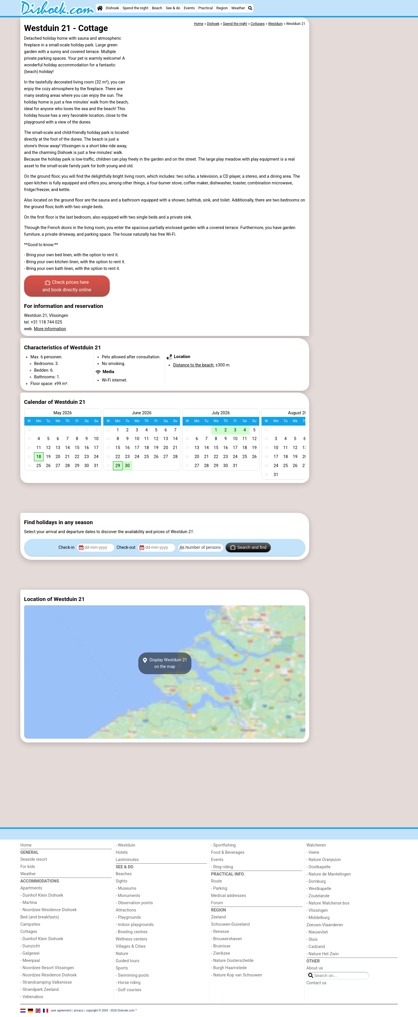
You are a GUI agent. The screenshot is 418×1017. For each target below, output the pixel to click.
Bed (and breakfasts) (39, 917)
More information (50, 328)
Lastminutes (127, 859)
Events (189, 8)
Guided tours (128, 960)
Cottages (28, 931)
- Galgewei (29, 953)
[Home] (100, 8)
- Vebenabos (31, 996)
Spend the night (135, 8)
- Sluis (312, 939)
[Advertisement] (354, 151)
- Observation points (134, 902)
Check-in (67, 547)
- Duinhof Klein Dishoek (41, 895)
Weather (238, 8)
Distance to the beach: (193, 365)
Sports (122, 968)
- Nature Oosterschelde (232, 960)
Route (216, 881)
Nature (122, 953)
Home (26, 845)
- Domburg (316, 881)
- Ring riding (222, 867)
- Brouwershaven (226, 938)
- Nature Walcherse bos (328, 903)
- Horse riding (128, 982)
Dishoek (112, 8)
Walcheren (316, 845)
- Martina (28, 902)
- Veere (313, 852)
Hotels (122, 852)
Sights (121, 881)
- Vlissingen (317, 910)
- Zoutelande (318, 895)
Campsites (30, 924)
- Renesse (220, 931)
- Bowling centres (132, 931)
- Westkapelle (319, 888)
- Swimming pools (132, 975)
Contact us (317, 982)
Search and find (248, 547)
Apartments (31, 888)
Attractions (126, 910)
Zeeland (218, 917)
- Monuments (128, 895)
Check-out (126, 547)
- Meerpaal (30, 960)
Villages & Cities (131, 946)
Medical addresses (228, 895)
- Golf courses (129, 989)
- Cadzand (316, 946)
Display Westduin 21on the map (164, 663)
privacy (78, 1010)
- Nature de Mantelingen (329, 874)
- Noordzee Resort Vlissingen (47, 967)
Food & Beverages (227, 852)
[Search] (250, 8)
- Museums (126, 888)
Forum (217, 902)
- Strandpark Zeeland (39, 989)
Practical (205, 8)
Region (222, 8)
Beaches (124, 873)
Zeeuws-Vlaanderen (325, 924)
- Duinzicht (30, 946)
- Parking (219, 888)
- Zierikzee (220, 953)
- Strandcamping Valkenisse (46, 982)
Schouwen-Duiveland (230, 924)
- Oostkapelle (319, 867)
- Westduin (125, 845)
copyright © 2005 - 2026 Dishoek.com (110, 1010)
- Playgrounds (128, 917)
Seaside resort (33, 859)
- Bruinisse (220, 946)
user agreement (61, 1010)
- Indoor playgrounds (135, 924)
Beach (157, 8)
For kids (27, 866)
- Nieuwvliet (317, 932)
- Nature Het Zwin (323, 953)
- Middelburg (318, 917)
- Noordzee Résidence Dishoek (48, 909)
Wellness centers (131, 939)
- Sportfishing (223, 845)
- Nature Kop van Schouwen (236, 975)
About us (315, 968)
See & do (173, 8)
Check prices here (66, 286)
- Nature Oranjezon (324, 859)
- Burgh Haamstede (229, 967)
